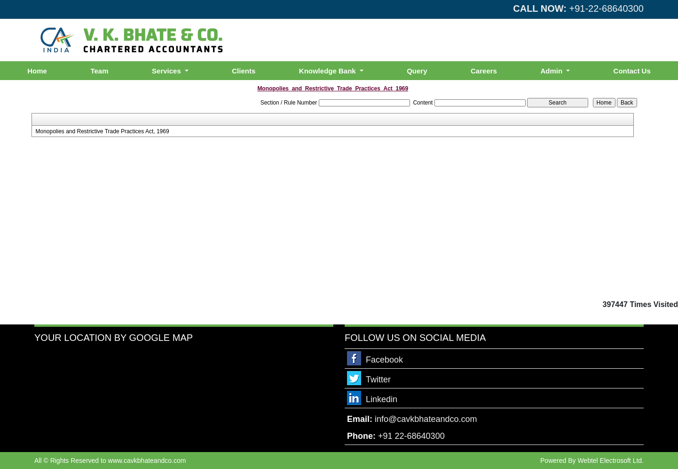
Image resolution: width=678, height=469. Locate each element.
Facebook (384, 359)
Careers (484, 71)
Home (37, 71)
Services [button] (167, 71)
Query (417, 71)
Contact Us (632, 71)
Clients (243, 71)
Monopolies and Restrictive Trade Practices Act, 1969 (102, 131)
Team (99, 71)
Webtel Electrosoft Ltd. (610, 460)
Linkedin (381, 399)
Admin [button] (552, 71)
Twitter (378, 379)
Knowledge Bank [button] (328, 71)
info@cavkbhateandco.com (426, 419)
